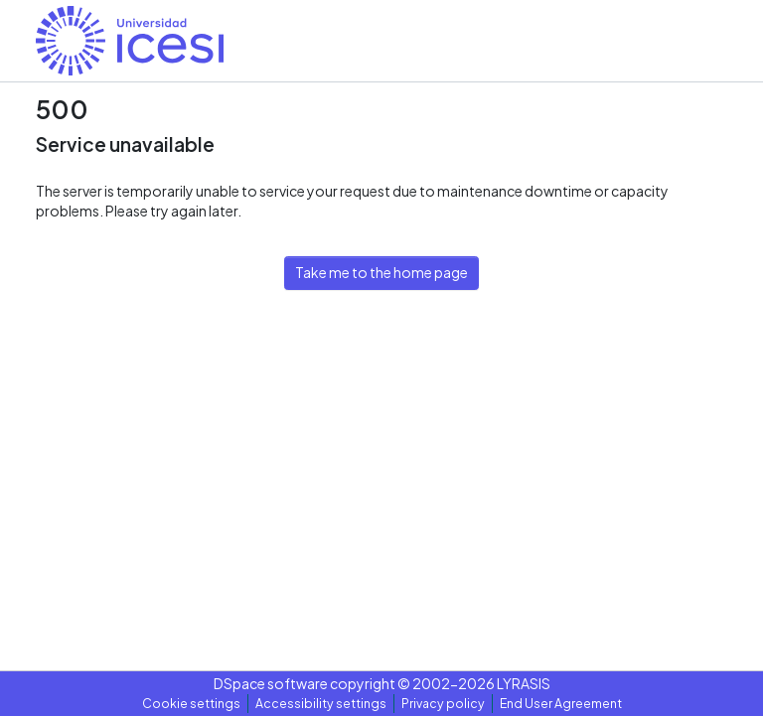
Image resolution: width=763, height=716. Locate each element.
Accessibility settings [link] (320, 703)
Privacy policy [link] (443, 703)
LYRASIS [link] (523, 683)
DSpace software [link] (271, 683)
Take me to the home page (381, 272)
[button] (130, 40)
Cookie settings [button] (191, 703)
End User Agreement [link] (561, 703)
